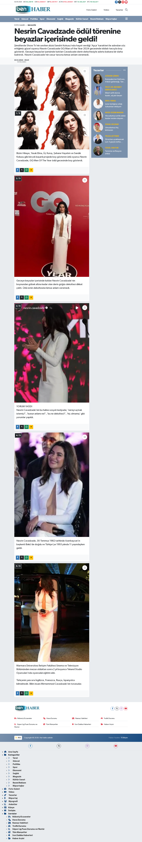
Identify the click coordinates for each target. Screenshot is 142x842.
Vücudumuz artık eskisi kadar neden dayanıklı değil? (115, 117)
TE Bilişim (124, 738)
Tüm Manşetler (50, 724)
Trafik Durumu (108, 718)
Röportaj (10, 798)
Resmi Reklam (97, 19)
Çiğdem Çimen (112, 76)
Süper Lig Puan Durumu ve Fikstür (26, 725)
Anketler (10, 804)
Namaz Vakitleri (80, 718)
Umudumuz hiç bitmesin (112, 129)
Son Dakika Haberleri (81, 724)
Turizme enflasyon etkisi (113, 152)
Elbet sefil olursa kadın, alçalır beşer (113, 94)
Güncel (24, 19)
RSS (18, 738)
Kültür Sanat (82, 19)
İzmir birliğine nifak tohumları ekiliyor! (113, 105)
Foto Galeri (90, 10)
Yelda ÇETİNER (112, 136)
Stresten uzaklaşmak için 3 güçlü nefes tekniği (114, 140)
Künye (9, 807)
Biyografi (11, 801)
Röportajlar (111, 19)
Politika (34, 19)
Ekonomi (51, 19)
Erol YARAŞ (110, 101)
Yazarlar (118, 10)
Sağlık (60, 19)
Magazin (69, 19)
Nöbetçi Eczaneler (23, 718)
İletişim (9, 811)
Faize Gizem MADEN (114, 112)
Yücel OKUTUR (111, 148)
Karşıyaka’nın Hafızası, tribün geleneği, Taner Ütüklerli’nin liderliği (115, 80)
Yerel (16, 19)
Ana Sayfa (11, 752)
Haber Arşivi (107, 724)
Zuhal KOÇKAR (112, 124)
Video (105, 10)
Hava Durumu (50, 718)
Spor (42, 19)
